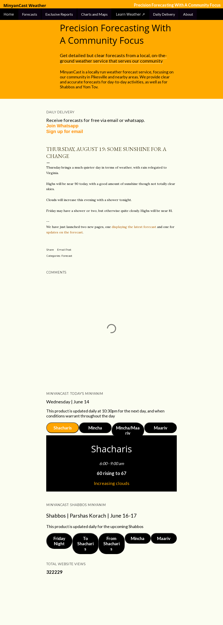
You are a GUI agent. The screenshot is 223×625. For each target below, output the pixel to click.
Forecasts (29, 14)
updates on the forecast (64, 232)
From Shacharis (111, 543)
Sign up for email (64, 131)
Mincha (95, 427)
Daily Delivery (164, 14)
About (188, 14)
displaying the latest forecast (134, 227)
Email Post (64, 249)
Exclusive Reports (59, 14)
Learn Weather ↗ (130, 14)
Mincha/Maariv (128, 430)
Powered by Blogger (111, 600)
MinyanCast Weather (24, 5)
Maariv (160, 427)
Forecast (66, 255)
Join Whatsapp (62, 125)
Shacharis (62, 427)
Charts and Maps (94, 14)
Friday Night (59, 541)
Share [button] (50, 249)
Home (9, 14)
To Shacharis (85, 543)
